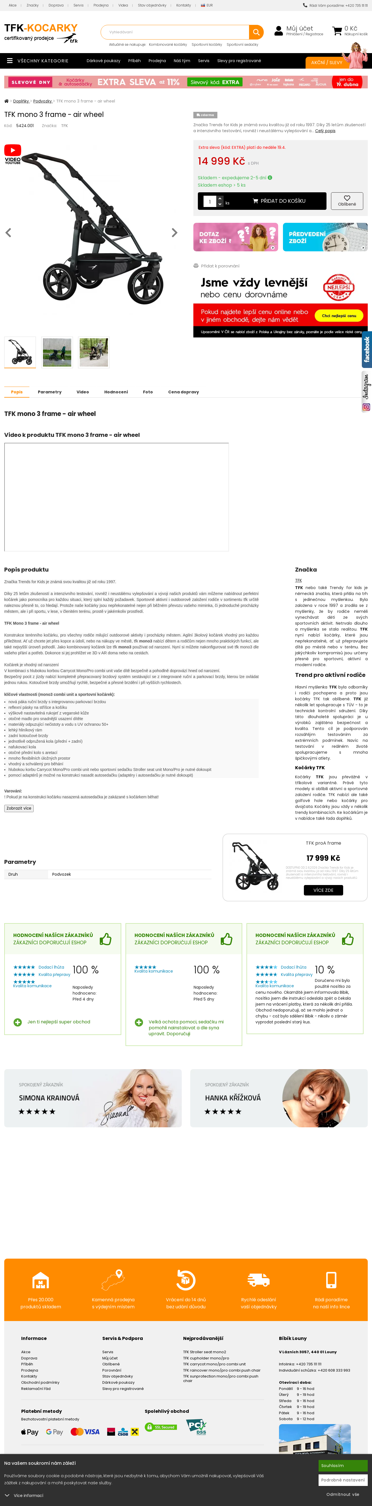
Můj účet (299, 28)
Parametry (51, 392)
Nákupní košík (356, 34)
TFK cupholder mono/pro (206, 1358)
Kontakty (183, 5)
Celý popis (325, 131)
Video (85, 392)
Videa (123, 5)
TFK (64, 125)
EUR (207, 5)
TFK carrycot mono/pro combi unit (214, 1363)
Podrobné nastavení (343, 1480)
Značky (33, 5)
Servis (78, 5)
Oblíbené (111, 1363)
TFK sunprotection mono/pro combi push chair (220, 1378)
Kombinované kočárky (168, 44)
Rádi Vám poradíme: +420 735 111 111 (335, 5)
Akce (13, 5)
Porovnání (111, 1370)
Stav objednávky (152, 5)
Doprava (56, 5)
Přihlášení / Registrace (304, 34)
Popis (17, 392)
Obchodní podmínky (40, 1382)
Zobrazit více (19, 808)
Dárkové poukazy (103, 61)
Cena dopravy (189, 392)
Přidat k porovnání (216, 266)
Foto (152, 392)
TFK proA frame (323, 843)
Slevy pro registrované (239, 61)
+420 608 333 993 (334, 1370)
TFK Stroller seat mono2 (204, 1351)
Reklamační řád (36, 1388)
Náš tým (182, 61)
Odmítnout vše (343, 1494)
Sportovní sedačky (242, 44)
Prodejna (101, 5)
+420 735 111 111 (308, 1363)
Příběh (134, 61)
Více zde (323, 890)
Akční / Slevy (333, 63)
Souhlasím (332, 1465)
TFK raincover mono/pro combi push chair (222, 1370)
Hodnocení (119, 392)
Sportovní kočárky (207, 44)
